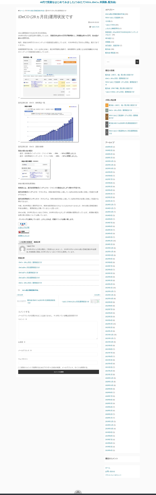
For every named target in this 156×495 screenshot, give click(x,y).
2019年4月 (109, 450)
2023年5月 (109, 273)
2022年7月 (109, 309)
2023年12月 (109, 248)
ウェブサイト (23, 359)
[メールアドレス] (58, 354)
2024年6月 (109, 226)
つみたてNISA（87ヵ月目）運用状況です (120, 92)
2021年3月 (109, 367)
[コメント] (58, 330)
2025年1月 (109, 201)
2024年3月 (109, 237)
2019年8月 (109, 436)
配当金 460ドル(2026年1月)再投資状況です (123, 124)
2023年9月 (109, 259)
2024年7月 (109, 223)
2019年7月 (109, 439)
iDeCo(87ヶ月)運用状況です (28, 272)
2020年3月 (109, 410)
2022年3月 (109, 324)
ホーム (107, 468)
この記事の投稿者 (25, 242)
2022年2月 (109, 327)
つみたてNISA (110, 25)
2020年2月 (109, 414)
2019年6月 (109, 443)
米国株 (107, 42)
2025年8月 (109, 176)
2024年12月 (109, 204)
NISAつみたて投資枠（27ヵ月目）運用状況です (123, 117)
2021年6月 (109, 356)
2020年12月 (109, 378)
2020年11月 (109, 381)
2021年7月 (109, 353)
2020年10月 (109, 385)
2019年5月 (109, 447)
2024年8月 (109, 219)
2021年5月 (109, 360)
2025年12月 (109, 161)
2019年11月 (109, 425)
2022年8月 (109, 306)
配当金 (107, 49)
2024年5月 (109, 230)
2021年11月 (109, 338)
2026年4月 (109, 147)
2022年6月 (109, 313)
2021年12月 (109, 335)
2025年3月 (109, 194)
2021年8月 (109, 349)
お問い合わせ (110, 471)
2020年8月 (109, 392)
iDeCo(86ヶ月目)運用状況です (29, 267)
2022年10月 (109, 298)
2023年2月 (109, 284)
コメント (22, 319)
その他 (107, 21)
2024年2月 (109, 241)
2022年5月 (109, 316)
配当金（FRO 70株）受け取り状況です (119, 88)
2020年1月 (109, 418)
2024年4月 (109, 233)
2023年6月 (109, 269)
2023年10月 (109, 255)
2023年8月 (109, 262)
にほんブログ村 (23, 227)
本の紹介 (108, 38)
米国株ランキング (23, 235)
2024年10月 (109, 212)
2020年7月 (109, 396)
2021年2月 (109, 371)
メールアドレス (25, 350)
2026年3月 (109, 150)
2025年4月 (109, 190)
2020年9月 (109, 389)
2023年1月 (109, 288)
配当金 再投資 (110, 53)
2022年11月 (109, 295)
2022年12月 (109, 291)
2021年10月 (109, 342)
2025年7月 (109, 179)
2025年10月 (109, 168)
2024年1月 (109, 244)
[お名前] (58, 346)
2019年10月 (109, 428)
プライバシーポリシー (113, 475)
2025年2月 (109, 197)
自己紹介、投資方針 (112, 45)
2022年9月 (109, 302)
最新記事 (37, 242)
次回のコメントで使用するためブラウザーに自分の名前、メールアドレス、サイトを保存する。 (54, 367)
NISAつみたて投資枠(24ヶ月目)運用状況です (123, 132)
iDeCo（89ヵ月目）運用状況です (30, 283)
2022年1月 (109, 331)
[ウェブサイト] (58, 363)
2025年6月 (109, 183)
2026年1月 (109, 157)
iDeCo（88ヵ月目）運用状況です (30, 262)
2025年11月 (109, 165)
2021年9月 (109, 345)
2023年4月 (109, 277)
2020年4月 (109, 407)
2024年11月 (109, 208)
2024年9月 (109, 215)
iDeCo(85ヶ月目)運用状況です (29, 278)
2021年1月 (109, 374)
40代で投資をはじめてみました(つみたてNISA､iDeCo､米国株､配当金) (78, 2)
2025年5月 (109, 186)
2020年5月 (109, 403)
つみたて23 (95, 27)
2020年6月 (109, 400)
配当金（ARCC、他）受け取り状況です (119, 75)
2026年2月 (109, 154)
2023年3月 (109, 280)
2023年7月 (109, 266)
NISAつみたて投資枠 (112, 17)
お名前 (21, 342)
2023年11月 (109, 251)
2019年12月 (109, 421)
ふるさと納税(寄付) (112, 28)
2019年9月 (109, 432)
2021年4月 (109, 363)
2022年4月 (109, 320)
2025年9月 (109, 172)
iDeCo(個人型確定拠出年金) (30, 290)
